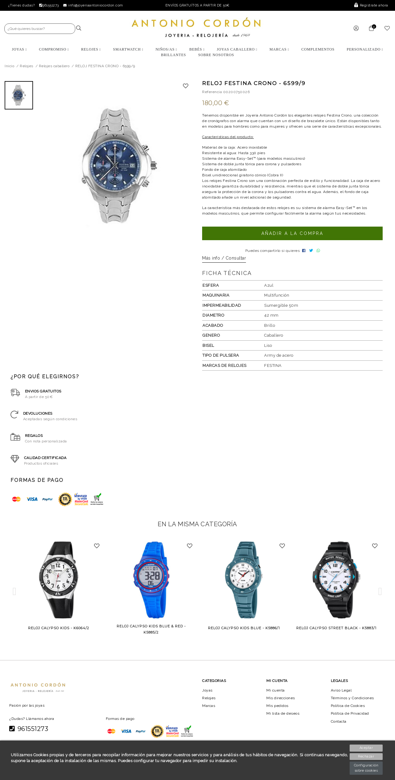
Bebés (197, 49)
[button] (14, 599)
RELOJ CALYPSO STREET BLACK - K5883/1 (336, 635)
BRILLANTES (173, 55)
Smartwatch (128, 49)
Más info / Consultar (224, 265)
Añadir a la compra (292, 238)
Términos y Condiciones (353, 705)
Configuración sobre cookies (367, 768)
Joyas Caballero (237, 49)
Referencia (212, 92)
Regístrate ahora (371, 5)
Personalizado (365, 49)
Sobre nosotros (216, 55)
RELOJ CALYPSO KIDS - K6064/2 (58, 635)
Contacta (339, 728)
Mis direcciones (280, 705)
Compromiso (54, 49)
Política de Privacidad (351, 721)
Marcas (279, 49)
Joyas (19, 49)
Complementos (318, 49)
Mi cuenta (275, 697)
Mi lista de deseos (283, 721)
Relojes (91, 49)
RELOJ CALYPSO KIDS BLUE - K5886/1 (244, 635)
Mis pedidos (277, 713)
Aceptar (366, 748)
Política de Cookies (348, 713)
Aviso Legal (341, 697)
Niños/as (166, 49)
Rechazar (367, 756)
